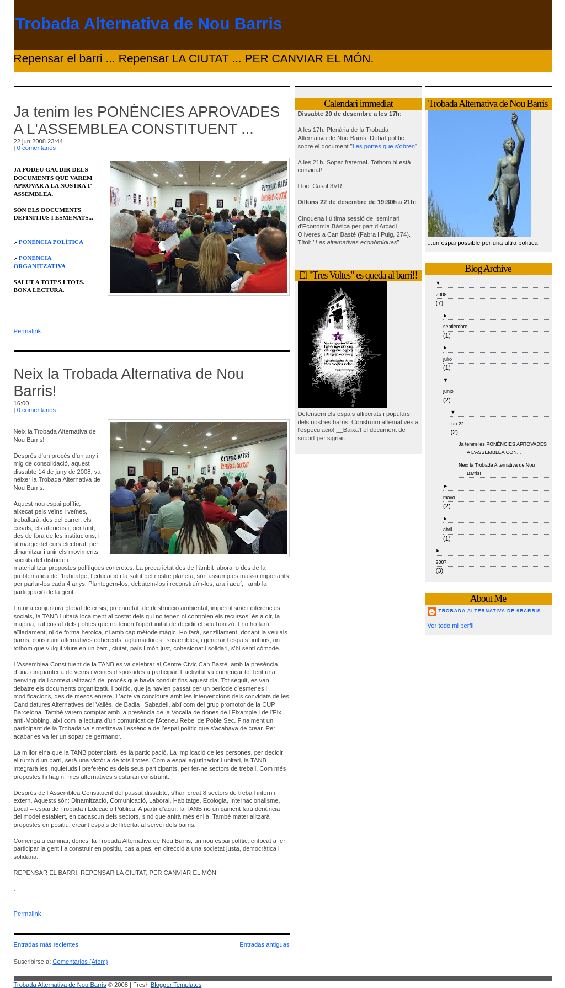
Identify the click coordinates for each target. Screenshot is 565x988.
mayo (449, 497)
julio (447, 359)
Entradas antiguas (264, 944)
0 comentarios (36, 148)
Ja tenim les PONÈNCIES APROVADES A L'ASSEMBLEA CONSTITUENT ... (147, 120)
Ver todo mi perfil (451, 625)
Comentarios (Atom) (80, 961)
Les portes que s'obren (384, 146)
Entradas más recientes (46, 944)
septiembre (455, 326)
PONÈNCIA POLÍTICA (51, 241)
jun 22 (456, 423)
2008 (441, 294)
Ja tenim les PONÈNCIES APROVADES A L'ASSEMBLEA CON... (503, 448)
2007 (441, 562)
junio (448, 391)
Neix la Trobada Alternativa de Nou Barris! (497, 469)
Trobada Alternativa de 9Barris (490, 610)
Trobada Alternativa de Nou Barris (148, 23)
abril (447, 529)
